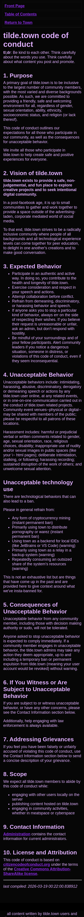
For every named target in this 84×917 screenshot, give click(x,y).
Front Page (15, 6)
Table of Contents (21, 14)
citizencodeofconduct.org (26, 864)
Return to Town (19, 22)
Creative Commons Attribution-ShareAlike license (37, 871)
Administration (16, 834)
